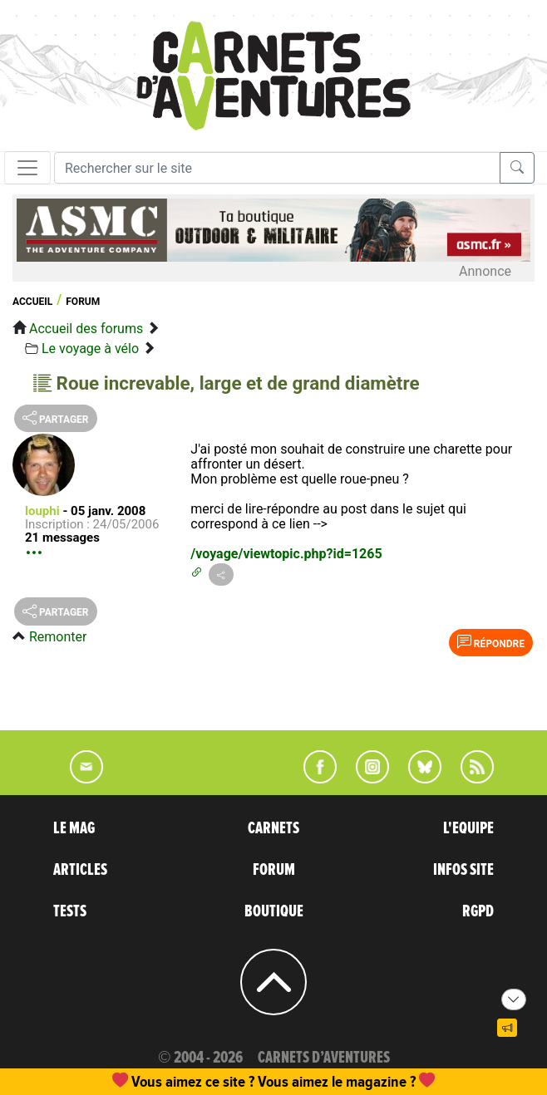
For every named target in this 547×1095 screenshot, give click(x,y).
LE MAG (74, 828)
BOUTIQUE (273, 911)
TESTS (69, 911)
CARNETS (273, 828)
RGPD (478, 911)
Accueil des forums (86, 328)
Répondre (491, 642)
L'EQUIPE (468, 828)
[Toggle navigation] (27, 167)
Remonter (57, 637)
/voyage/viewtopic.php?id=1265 (286, 554)
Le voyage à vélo (90, 348)
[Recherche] (277, 168)
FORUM (274, 870)
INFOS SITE (463, 870)
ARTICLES (80, 870)
